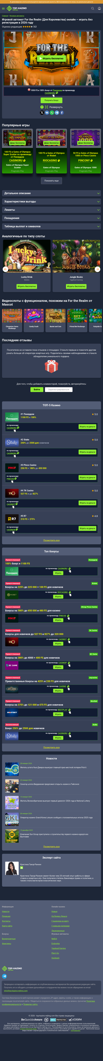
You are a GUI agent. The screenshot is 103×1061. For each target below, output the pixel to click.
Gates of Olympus (51, 168)
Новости (5, 914)
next (97, 270)
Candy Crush (34, 319)
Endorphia (55, 946)
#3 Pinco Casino (28, 466)
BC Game (93, 656)
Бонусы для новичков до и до (34, 635)
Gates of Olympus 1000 (85, 168)
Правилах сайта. (30, 1007)
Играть (58, 574)
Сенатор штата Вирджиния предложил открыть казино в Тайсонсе (49, 786)
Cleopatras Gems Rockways (12, 320)
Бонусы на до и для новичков (34, 706)
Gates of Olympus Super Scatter (17, 167)
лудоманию (75, 1033)
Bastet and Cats (55, 319)
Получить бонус (51, 100)
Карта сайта (7, 928)
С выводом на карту (60, 923)
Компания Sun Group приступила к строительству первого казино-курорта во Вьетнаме (54, 838)
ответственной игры (28, 1031)
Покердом (57, 90)
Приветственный (13, 561)
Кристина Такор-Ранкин (30, 867)
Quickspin (55, 960)
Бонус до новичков (24, 730)
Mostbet (94, 703)
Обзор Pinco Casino (89, 608)
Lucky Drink (26, 278)
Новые (54, 914)
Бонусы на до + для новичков (34, 588)
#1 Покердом (27, 415)
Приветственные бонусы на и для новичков (37, 683)
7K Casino (93, 632)
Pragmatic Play (17, 172)
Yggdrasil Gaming (58, 951)
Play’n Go (55, 956)
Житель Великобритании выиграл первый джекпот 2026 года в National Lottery (55, 803)
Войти (37, 390)
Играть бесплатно (51, 58)
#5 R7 (23, 517)
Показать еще (51, 181)
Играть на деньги (87, 427)
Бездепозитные (8, 941)
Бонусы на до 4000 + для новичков (32, 659)
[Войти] (98, 8)
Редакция (6, 919)
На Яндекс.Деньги (59, 919)
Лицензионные (58, 933)
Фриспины (6, 946)
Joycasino (93, 679)
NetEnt (54, 941)
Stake (95, 727)
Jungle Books (76, 278)
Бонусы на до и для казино (32, 611)
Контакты (6, 923)
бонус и (17, 564)
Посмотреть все (51, 541)
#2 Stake (25, 440)
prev (5, 270)
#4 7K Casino (27, 491)
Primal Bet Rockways (77, 319)
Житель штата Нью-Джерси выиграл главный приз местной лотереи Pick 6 (53, 770)
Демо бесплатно (17, 144)
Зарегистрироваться (58, 390)
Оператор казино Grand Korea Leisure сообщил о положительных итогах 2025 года (56, 820)
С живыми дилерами (60, 928)
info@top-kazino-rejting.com (16, 993)
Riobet (94, 584)
